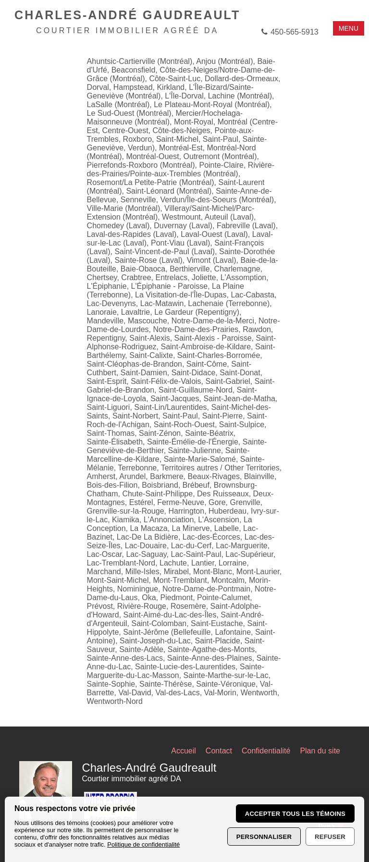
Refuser (330, 836)
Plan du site (320, 751)
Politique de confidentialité (143, 844)
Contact (219, 751)
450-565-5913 (295, 32)
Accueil (183, 751)
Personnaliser (264, 836)
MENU (348, 28)
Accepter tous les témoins (295, 813)
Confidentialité (266, 751)
